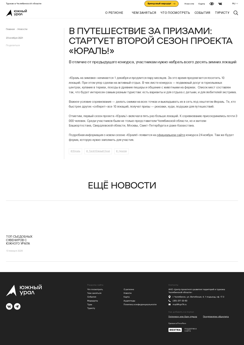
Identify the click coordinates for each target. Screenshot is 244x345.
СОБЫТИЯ (202, 13)
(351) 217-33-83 (180, 301)
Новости (189, 3)
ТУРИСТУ (222, 13)
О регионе (114, 13)
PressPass (181, 323)
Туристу (91, 308)
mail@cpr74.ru (180, 304)
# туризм (121, 151)
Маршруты (92, 301)
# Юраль (75, 151)
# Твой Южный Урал (98, 151)
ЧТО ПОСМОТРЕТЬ (175, 13)
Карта (202, 3)
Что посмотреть (95, 289)
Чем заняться (94, 293)
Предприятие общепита (216, 316)
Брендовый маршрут (161, 3)
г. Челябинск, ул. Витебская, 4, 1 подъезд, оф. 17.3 (198, 297)
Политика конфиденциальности (140, 304)
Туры (89, 304)
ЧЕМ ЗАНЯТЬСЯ (144, 13)
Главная (10, 29)
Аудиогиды (129, 301)
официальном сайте (171, 135)
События (91, 297)
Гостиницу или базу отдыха (183, 316)
